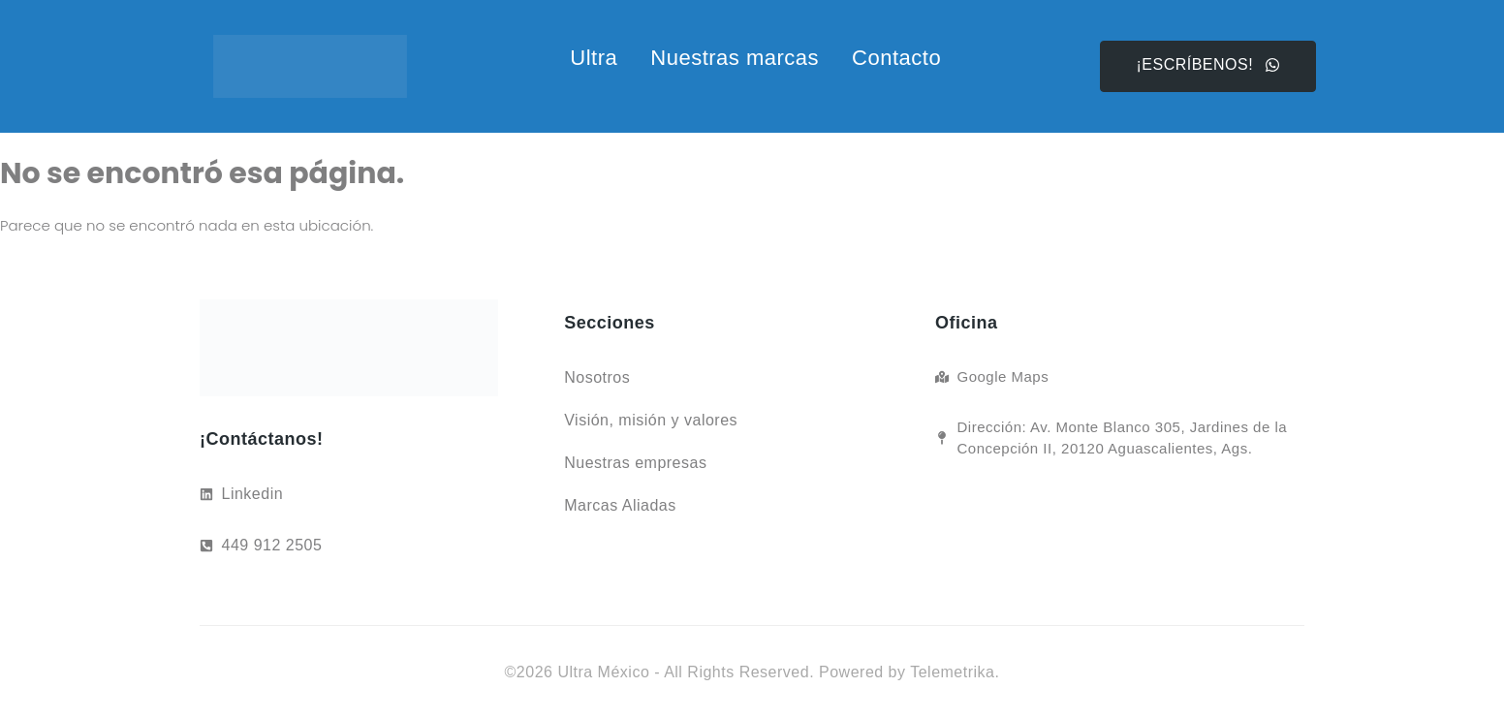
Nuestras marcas (734, 58)
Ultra (593, 58)
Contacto (896, 58)
